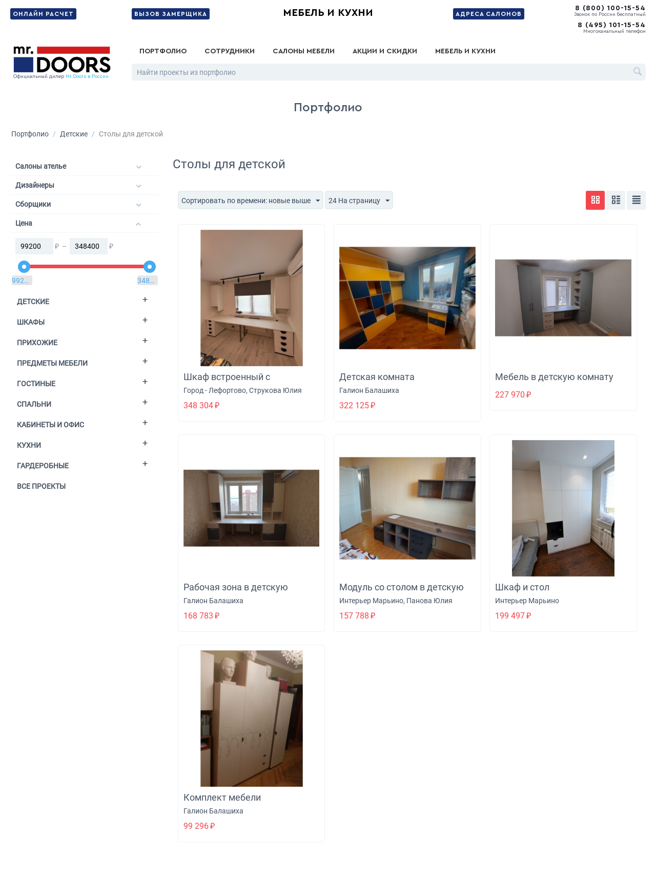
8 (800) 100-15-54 (610, 8)
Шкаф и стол (522, 587)
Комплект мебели (222, 797)
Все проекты (41, 486)
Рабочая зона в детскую (235, 587)
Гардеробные (43, 466)
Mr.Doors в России (87, 76)
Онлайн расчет (43, 14)
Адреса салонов (489, 14)
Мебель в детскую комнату (554, 376)
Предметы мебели (52, 363)
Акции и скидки (385, 51)
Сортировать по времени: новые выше (250, 201)
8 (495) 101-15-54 (612, 25)
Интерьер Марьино (371, 601)
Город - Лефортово (214, 390)
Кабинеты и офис (50, 425)
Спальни (34, 404)
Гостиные (36, 384)
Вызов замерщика (170, 14)
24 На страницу (359, 201)
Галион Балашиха (369, 390)
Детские (74, 134)
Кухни (29, 445)
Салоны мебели (304, 51)
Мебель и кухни (328, 13)
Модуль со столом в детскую (401, 587)
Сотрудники (229, 51)
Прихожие (37, 343)
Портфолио (163, 51)
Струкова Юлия (275, 390)
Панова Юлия (429, 601)
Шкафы (31, 322)
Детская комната (377, 376)
